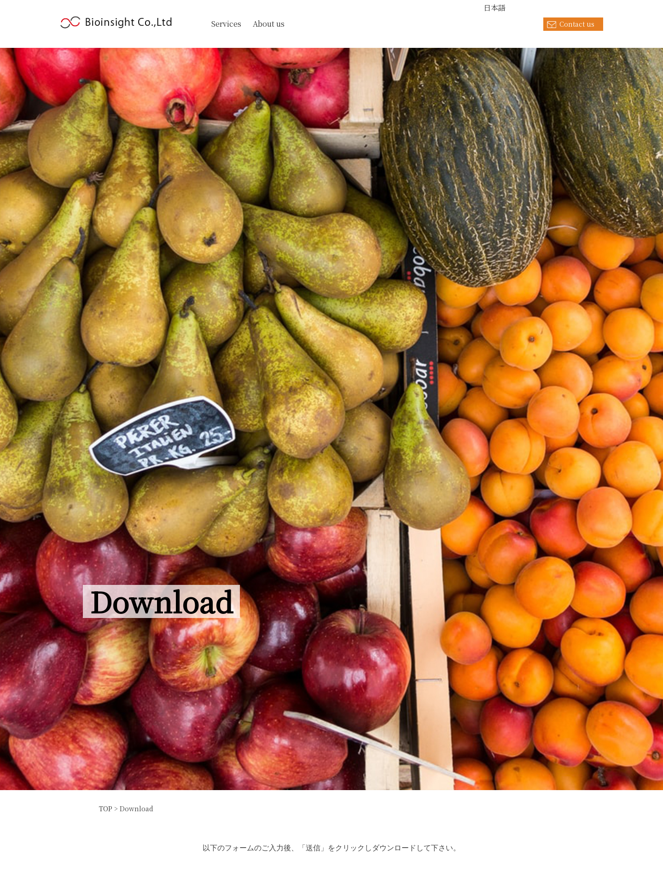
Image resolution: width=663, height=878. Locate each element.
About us (269, 23)
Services (226, 23)
